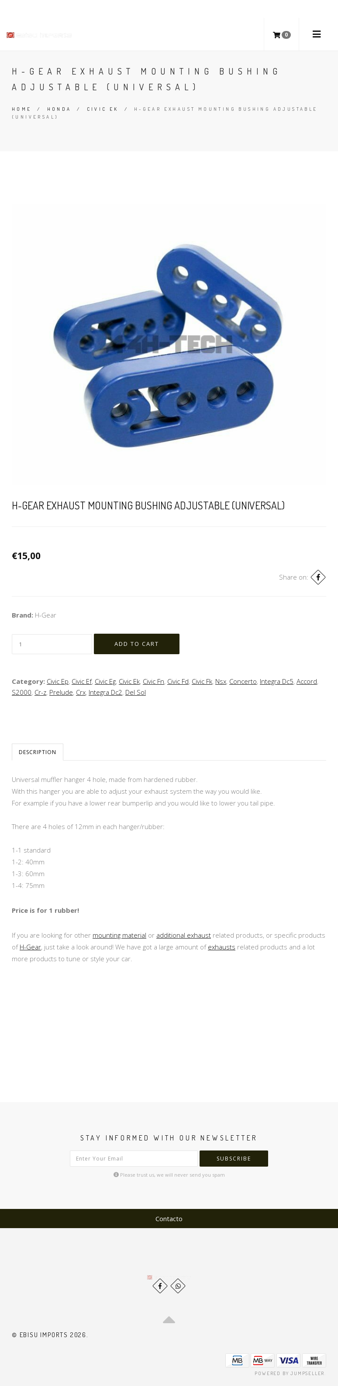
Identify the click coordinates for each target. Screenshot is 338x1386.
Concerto (243, 681)
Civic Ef (82, 681)
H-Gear (30, 946)
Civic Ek (103, 109)
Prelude (61, 692)
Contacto (169, 1218)
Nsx (220, 681)
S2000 (21, 692)
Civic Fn (153, 681)
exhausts (221, 946)
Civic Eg (105, 681)
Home (22, 109)
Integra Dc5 (276, 681)
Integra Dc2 (105, 692)
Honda (59, 109)
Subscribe (234, 1158)
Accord (307, 681)
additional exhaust (183, 935)
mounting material (119, 935)
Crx (81, 692)
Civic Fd (178, 681)
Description (37, 752)
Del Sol (135, 692)
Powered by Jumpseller (289, 1373)
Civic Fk (202, 681)
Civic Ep (58, 681)
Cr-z (40, 692)
